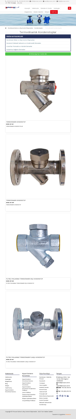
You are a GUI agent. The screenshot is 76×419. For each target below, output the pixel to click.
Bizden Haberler (38, 12)
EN (18, 3)
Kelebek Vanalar (44, 387)
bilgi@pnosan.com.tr (63, 1)
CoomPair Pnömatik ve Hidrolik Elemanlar (19, 46)
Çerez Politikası (26, 392)
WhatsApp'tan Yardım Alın (38, 54)
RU (21, 3)
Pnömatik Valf (43, 394)
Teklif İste (54, 12)
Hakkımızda (35, 8)
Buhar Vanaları (43, 398)
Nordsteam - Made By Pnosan (45, 378)
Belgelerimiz (28, 12)
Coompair (42, 383)
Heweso (68, 414)
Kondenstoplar (38, 28)
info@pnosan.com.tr (36, 1)
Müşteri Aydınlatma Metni (29, 398)
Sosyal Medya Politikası (28, 400)
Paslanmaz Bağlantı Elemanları (15, 49)
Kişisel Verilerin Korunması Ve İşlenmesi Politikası (29, 388)
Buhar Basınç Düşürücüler (46, 396)
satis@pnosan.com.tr (49, 1)
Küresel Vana (43, 389)
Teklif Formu (8, 388)
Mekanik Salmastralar (45, 402)
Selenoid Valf (43, 392)
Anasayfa (27, 8)
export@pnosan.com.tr (63, 386)
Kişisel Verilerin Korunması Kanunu (10, 391)
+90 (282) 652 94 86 (23, 1)
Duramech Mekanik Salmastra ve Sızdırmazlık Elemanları (23, 43)
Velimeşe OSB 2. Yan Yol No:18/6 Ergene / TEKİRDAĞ (63, 379)
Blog (6, 383)
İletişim (47, 12)
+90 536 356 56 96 (10, 1)
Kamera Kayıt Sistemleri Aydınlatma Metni (28, 395)
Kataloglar (57, 8)
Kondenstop (42, 404)
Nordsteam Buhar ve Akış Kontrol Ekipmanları (20, 28)
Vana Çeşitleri (43, 385)
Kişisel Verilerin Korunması (26, 384)
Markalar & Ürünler (46, 8)
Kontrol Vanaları (43, 400)
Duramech (42, 381)
